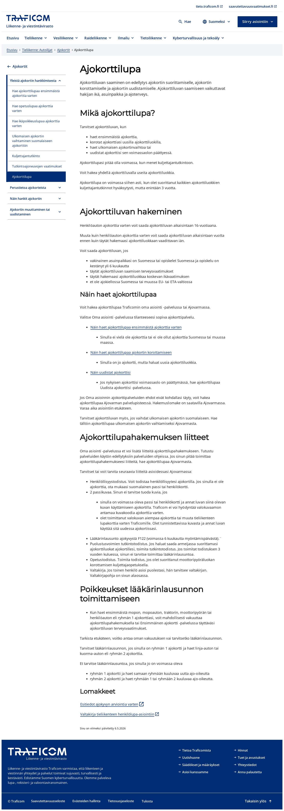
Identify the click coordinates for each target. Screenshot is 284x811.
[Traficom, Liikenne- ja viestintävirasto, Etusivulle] (30, 21)
